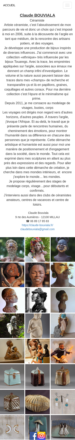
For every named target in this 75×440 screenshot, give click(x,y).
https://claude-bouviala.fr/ (37, 225)
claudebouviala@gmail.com (37, 229)
